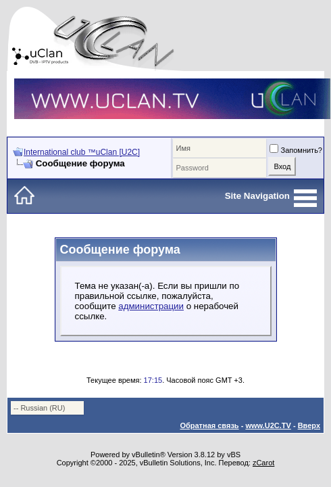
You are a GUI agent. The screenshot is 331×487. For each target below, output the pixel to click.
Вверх (309, 425)
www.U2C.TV (267, 425)
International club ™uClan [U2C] (82, 152)
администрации (151, 306)
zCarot (263, 463)
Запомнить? (296, 150)
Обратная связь (209, 425)
